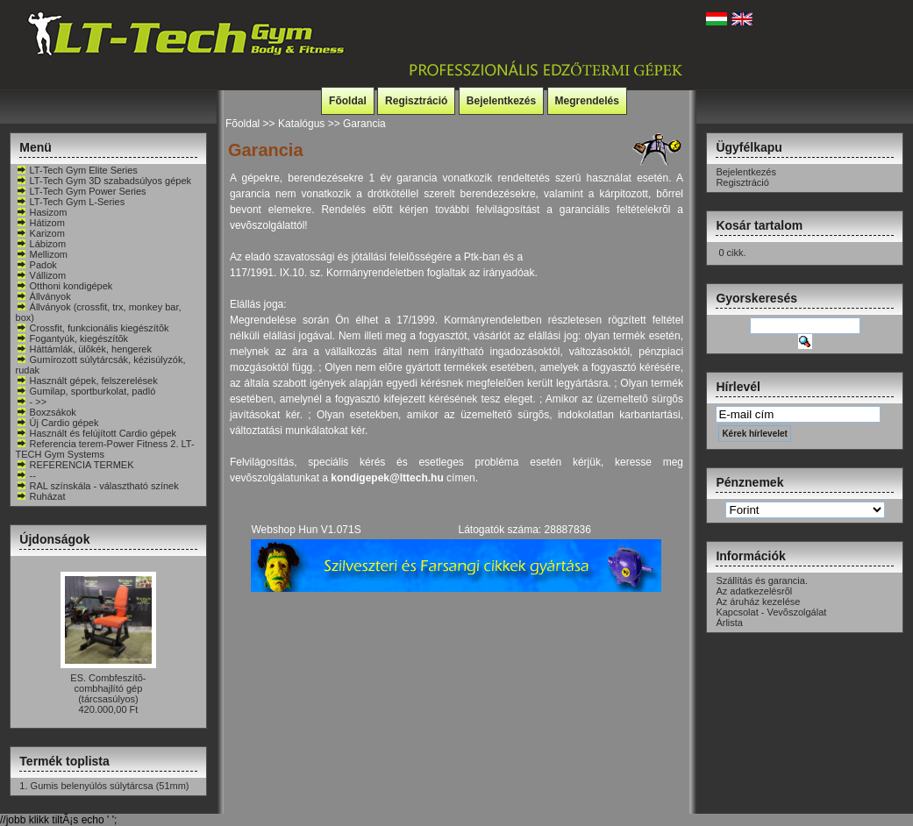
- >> (31, 401)
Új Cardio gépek (57, 422)
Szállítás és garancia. (762, 580)
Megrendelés (587, 101)
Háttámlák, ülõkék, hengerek (84, 349)
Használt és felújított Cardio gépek (96, 433)
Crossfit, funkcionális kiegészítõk (92, 328)
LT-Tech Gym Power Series (81, 191)
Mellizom (42, 254)
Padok (36, 265)
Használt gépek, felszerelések (87, 380)
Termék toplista (64, 761)
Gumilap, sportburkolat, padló (86, 391)
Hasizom (42, 212)
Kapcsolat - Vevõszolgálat (771, 612)
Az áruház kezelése (758, 601)
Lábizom (41, 244)
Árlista (729, 622)
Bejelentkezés (501, 101)
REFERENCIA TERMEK (75, 464)
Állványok (43, 296)
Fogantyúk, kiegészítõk (72, 338)
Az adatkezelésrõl (754, 591)
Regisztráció (416, 101)
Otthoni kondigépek (64, 286)
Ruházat (41, 496)
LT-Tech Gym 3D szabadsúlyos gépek (103, 180)
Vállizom (41, 275)
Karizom (40, 233)
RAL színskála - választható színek (97, 486)
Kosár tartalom (759, 225)
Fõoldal (348, 101)
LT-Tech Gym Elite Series (77, 170)
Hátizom (40, 222)
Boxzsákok (46, 412)
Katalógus (301, 123)
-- (26, 475)
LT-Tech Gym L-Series (70, 201)
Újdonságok (54, 539)
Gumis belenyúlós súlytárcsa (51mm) (110, 785)
